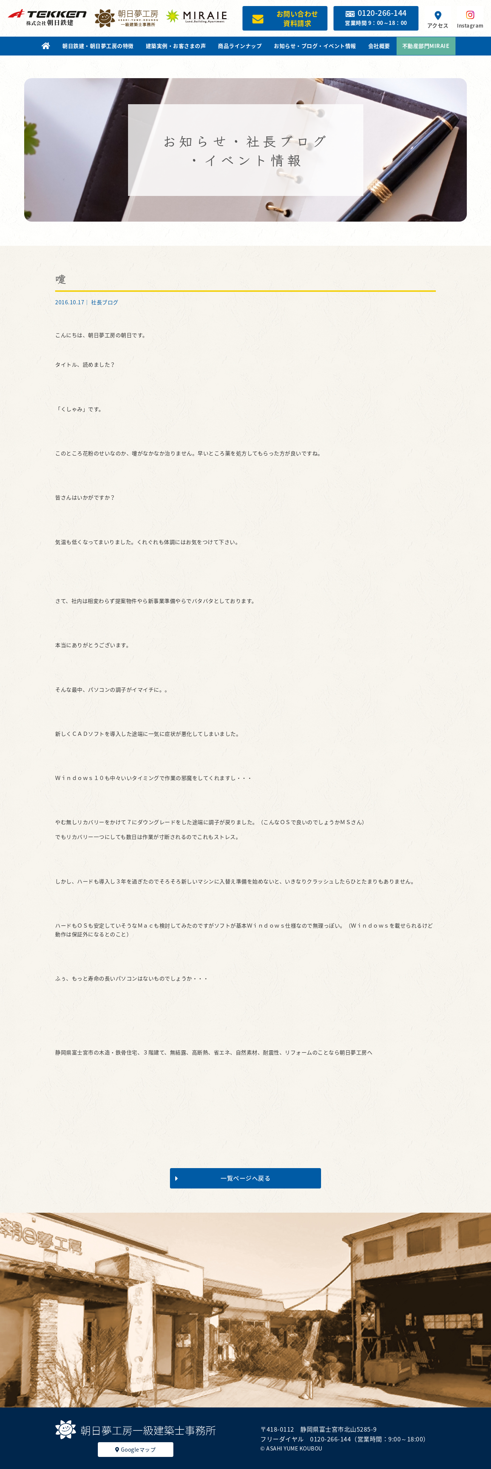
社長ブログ (105, 302)
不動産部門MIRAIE (426, 45)
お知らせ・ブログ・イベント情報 (315, 45)
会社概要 (379, 45)
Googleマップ (135, 1449)
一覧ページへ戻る (222, 1177)
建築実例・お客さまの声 (176, 45)
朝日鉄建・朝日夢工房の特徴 (98, 45)
